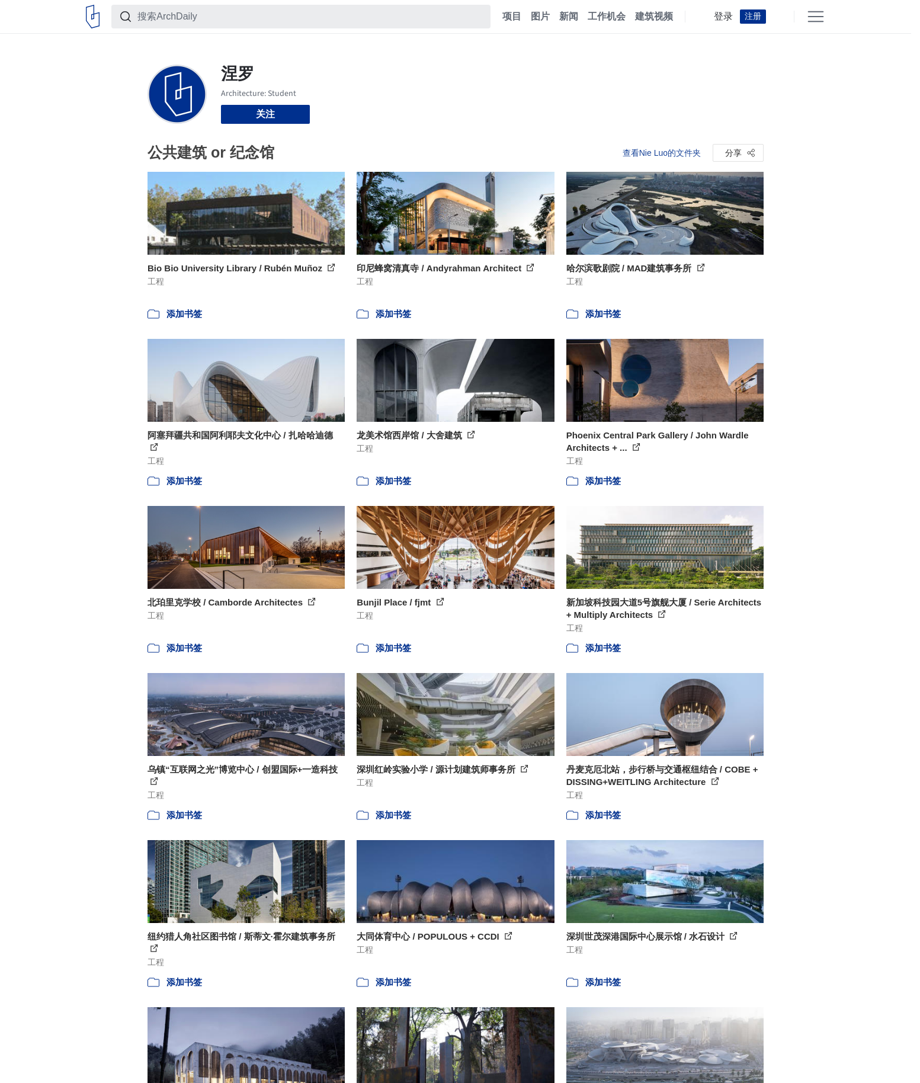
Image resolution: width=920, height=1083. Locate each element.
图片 (540, 16)
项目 (511, 16)
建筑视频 (654, 16)
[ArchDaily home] (93, 16)
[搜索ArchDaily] (310, 16)
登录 (723, 16)
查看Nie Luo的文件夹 (662, 153)
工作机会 (607, 16)
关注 (265, 114)
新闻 (568, 16)
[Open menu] (815, 16)
